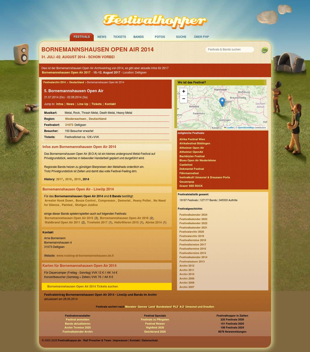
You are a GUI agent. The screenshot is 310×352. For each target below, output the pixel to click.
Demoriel (124, 200)
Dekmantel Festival (191, 169)
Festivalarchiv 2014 (54, 82)
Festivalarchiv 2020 (191, 231)
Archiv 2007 (186, 287)
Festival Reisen (155, 323)
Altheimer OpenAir (191, 152)
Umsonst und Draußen (199, 306)
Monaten (130, 306)
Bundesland (163, 306)
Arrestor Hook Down (59, 200)
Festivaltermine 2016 (192, 248)
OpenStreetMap (246, 127)
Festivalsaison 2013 (192, 261)
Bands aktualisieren (77, 323)
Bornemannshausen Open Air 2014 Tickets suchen (82, 286)
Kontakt (110, 104)
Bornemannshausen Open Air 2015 (69, 218)
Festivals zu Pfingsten (155, 319)
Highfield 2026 (155, 327)
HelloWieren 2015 (126, 222)
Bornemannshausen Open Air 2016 (124, 218)
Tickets (119, 36)
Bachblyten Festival (192, 156)
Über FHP (201, 36)
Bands (138, 36)
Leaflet (229, 127)
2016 (68, 179)
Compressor (106, 200)
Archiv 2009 (186, 278)
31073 (69, 124)
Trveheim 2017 (97, 222)
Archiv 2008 (186, 282)
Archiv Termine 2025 (78, 327)
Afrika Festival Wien (192, 139)
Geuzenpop (186, 181)
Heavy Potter (142, 200)
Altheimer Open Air (191, 148)
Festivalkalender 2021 (193, 227)
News (101, 36)
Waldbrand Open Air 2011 (62, 222)
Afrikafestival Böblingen (194, 143)
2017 (59, 179)
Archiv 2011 (186, 270)
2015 (77, 179)
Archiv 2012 (186, 265)
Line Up (83, 104)
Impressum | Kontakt (126, 340)
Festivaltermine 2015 (192, 253)
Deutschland (76, 82)
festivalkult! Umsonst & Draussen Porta (204, 177)
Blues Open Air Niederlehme (197, 160)
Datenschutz (150, 340)
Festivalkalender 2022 (193, 223)
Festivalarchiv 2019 (191, 236)
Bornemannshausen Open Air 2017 (66, 72)
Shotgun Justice (86, 205)
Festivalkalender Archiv (77, 331)
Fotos (160, 36)
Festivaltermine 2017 (192, 244)
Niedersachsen (75, 118)
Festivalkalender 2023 (193, 219)
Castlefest (185, 165)
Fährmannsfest (189, 173)
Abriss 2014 (153, 222)
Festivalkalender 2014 (193, 257)
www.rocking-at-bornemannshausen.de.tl (85, 255)
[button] (222, 102)
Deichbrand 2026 (155, 331)
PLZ (175, 306)
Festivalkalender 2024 (193, 214)
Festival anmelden (77, 319)
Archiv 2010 (186, 274)
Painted (67, 205)
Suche (181, 36)
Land (151, 306)
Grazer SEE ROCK (191, 186)
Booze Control (85, 200)
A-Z (181, 306)
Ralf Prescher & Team (97, 340)
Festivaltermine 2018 (192, 240)
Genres (142, 306)
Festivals (82, 36)
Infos (59, 104)
